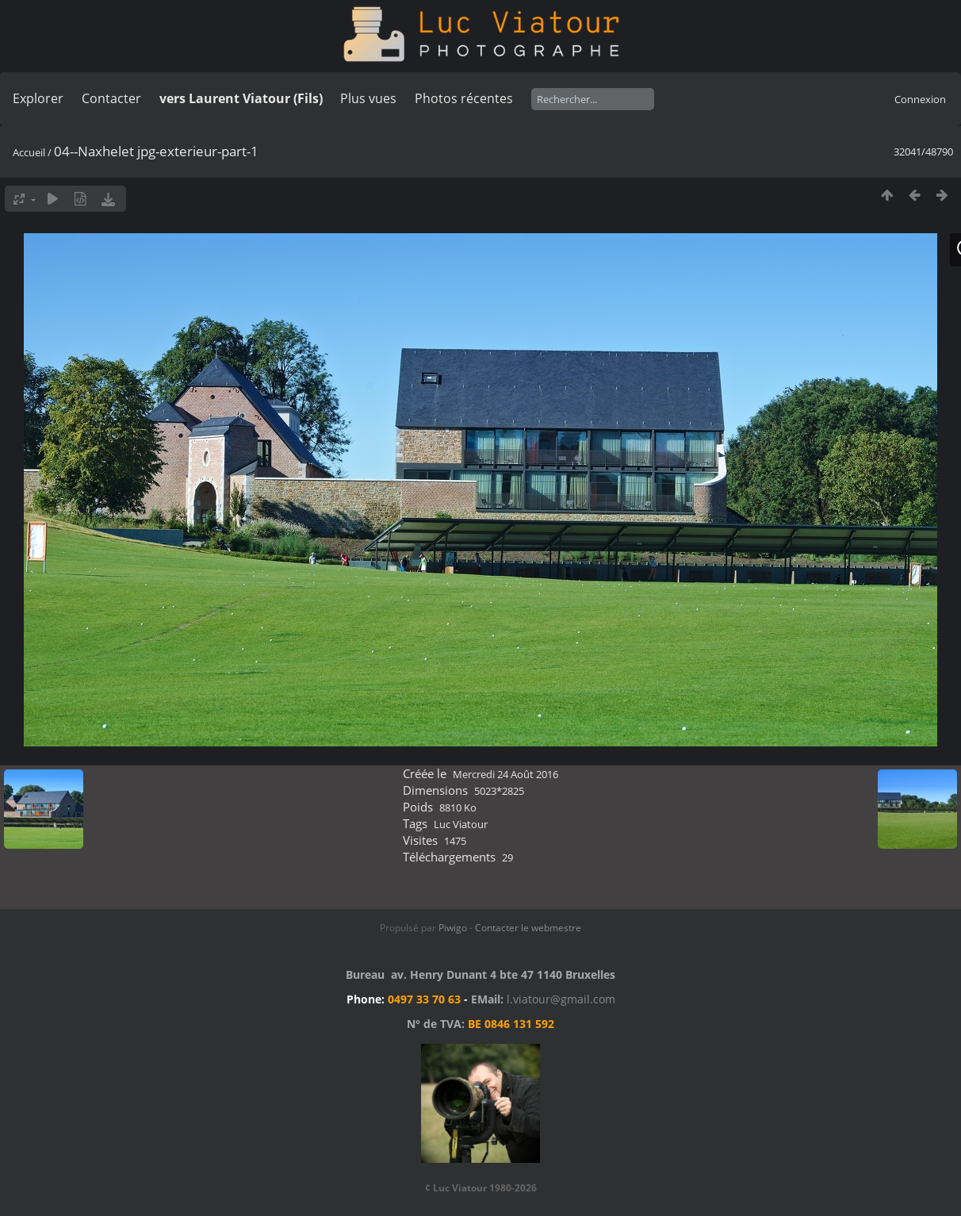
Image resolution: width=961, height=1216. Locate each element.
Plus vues (368, 98)
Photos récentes (464, 98)
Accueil (29, 152)
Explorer (38, 98)
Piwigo (452, 927)
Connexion (920, 99)
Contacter (111, 98)
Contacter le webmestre (528, 927)
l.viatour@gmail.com (561, 999)
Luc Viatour (461, 824)
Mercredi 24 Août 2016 (505, 774)
